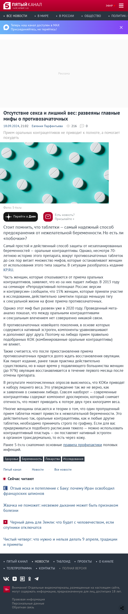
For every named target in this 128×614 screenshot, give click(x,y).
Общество (93, 16)
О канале (106, 561)
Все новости (17, 16)
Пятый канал (17, 561)
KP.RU (8, 269)
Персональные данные (28, 603)
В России (66, 16)
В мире (43, 16)
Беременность (32, 459)
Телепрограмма (19, 568)
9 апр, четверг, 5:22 (21, 8)
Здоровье (11, 459)
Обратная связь (23, 607)
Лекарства (52, 459)
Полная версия (74, 568)
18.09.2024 (11, 126)
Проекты (84, 561)
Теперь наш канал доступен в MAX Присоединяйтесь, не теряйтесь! (35, 27)
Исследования (73, 459)
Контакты (47, 568)
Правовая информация (28, 599)
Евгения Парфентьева (47, 126)
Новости (42, 561)
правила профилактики (82, 444)
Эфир (109, 5)
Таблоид (63, 561)
